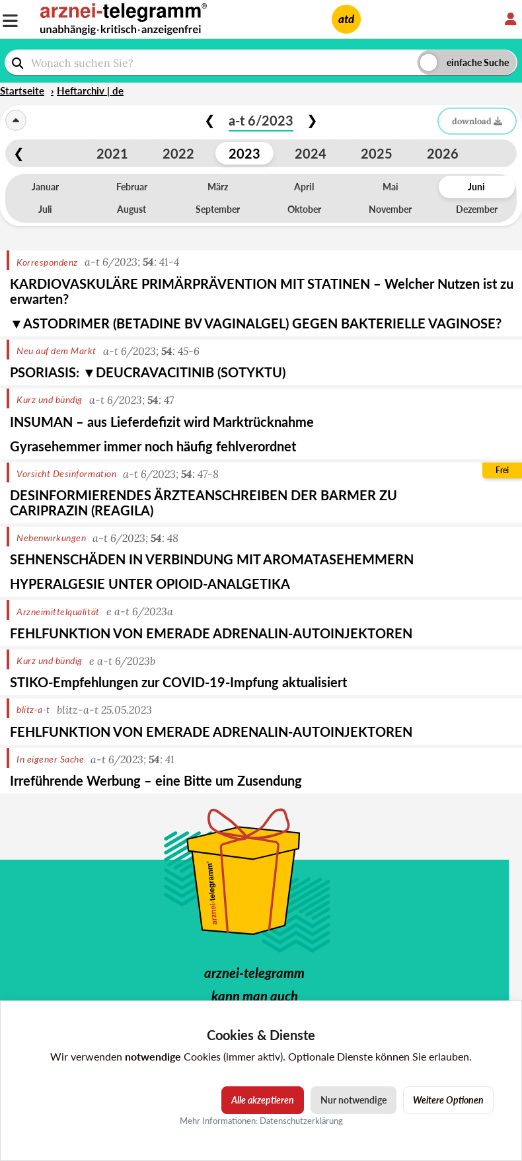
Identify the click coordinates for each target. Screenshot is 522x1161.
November (390, 209)
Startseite (22, 90)
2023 (244, 153)
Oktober (304, 209)
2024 (310, 153)
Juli (45, 209)
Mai (390, 186)
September (218, 209)
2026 (443, 153)
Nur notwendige (353, 1099)
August (131, 209)
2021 (112, 153)
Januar (45, 186)
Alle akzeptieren (262, 1099)
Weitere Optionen (448, 1099)
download (477, 121)
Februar (131, 186)
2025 (376, 153)
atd (346, 19)
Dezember (477, 209)
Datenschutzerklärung (301, 1120)
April (304, 186)
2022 (178, 153)
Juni (476, 186)
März (217, 186)
